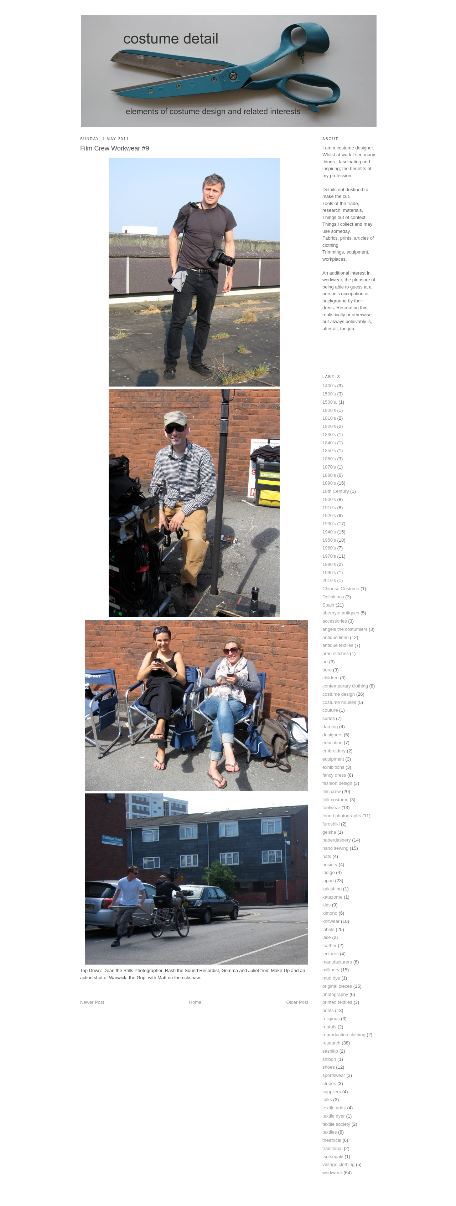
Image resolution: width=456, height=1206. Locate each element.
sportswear (333, 1075)
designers (332, 734)
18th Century (335, 491)
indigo (328, 872)
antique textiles (337, 645)
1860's (329, 458)
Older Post (297, 1002)
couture (330, 710)
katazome (332, 897)
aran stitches (335, 653)
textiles (329, 1132)
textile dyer (333, 1116)
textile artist (334, 1107)
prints (328, 1010)
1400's (329, 385)
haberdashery (336, 840)
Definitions (333, 596)
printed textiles (337, 1002)
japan (328, 880)
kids (326, 905)
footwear (331, 807)
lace (326, 937)
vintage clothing (338, 1164)
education (332, 742)
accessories (334, 621)
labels (328, 929)
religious (331, 1018)
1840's (329, 442)
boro (327, 670)
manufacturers (337, 962)
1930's (329, 523)
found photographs (341, 815)
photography (335, 994)
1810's (329, 418)
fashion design (337, 783)
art (325, 661)
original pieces (337, 986)
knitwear (331, 921)
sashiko (330, 1051)
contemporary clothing (345, 686)
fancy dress (334, 775)
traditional (332, 1148)
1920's (329, 515)
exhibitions (333, 767)
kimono (329, 913)
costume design (338, 694)
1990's (329, 572)
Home (195, 1002)
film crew (331, 791)
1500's (329, 394)
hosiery (329, 864)
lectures (330, 953)
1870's (329, 467)
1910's (329, 507)
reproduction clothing (344, 1034)
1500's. (329, 402)
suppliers (331, 1091)
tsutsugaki (332, 1156)
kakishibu (332, 888)
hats (326, 856)
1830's (329, 434)
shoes (328, 1067)
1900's (329, 499)
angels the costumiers (344, 629)
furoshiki (331, 824)
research (331, 1043)
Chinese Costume (340, 588)
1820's (329, 426)
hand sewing (335, 848)
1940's (329, 532)
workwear (332, 1172)
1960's (329, 548)
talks (327, 1099)
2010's (329, 580)
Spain (328, 605)
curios (328, 718)
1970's (329, 556)
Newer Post (92, 1002)
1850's (329, 450)
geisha (329, 832)
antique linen (335, 637)
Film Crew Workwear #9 (114, 148)
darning (330, 726)
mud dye (331, 978)
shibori (329, 1059)
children (330, 677)
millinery (331, 969)
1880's (329, 475)
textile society (336, 1124)
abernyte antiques (340, 612)
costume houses (339, 702)
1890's (329, 483)
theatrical (331, 1140)
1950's (329, 540)
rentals (329, 1026)
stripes (329, 1083)
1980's (329, 564)
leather (329, 945)
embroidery (334, 750)
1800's (329, 410)
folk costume (335, 799)
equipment (333, 759)
